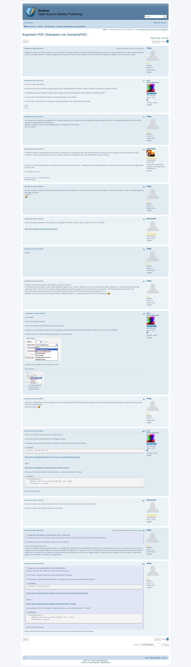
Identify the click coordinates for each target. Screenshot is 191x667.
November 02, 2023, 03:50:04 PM (34, 218)
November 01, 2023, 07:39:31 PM (34, 80)
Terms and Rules (154, 657)
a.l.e (148, 80)
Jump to (136, 644)
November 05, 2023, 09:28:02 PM (34, 530)
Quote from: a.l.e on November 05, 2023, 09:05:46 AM (46, 568)
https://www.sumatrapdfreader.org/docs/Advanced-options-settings (47, 468)
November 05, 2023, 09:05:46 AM (34, 431)
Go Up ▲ (164, 657)
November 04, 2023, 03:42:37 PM (36, 313)
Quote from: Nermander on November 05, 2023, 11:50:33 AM (49, 535)
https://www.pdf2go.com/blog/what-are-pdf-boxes (41, 229)
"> (24, 657)
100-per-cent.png (34, 385)
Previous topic (155, 38)
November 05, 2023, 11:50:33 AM (34, 500)
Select (31, 447)
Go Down (156, 41)
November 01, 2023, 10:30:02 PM (34, 149)
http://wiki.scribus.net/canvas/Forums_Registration (153, 29)
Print (26, 41)
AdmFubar (151, 149)
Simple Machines (102, 661)
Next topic (164, 38)
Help (146, 657)
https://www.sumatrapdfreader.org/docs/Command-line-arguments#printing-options (52, 457)
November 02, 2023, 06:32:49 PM (34, 249)
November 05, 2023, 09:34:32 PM (34, 563)
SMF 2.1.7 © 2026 (89, 661)
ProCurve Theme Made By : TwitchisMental (95, 662)
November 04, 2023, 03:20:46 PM (34, 281)
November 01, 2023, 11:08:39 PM (34, 186)
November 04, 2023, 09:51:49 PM (34, 398)
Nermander (151, 219)
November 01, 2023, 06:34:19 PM (34, 48)
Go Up (157, 639)
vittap (149, 48)
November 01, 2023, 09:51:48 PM (34, 116)
